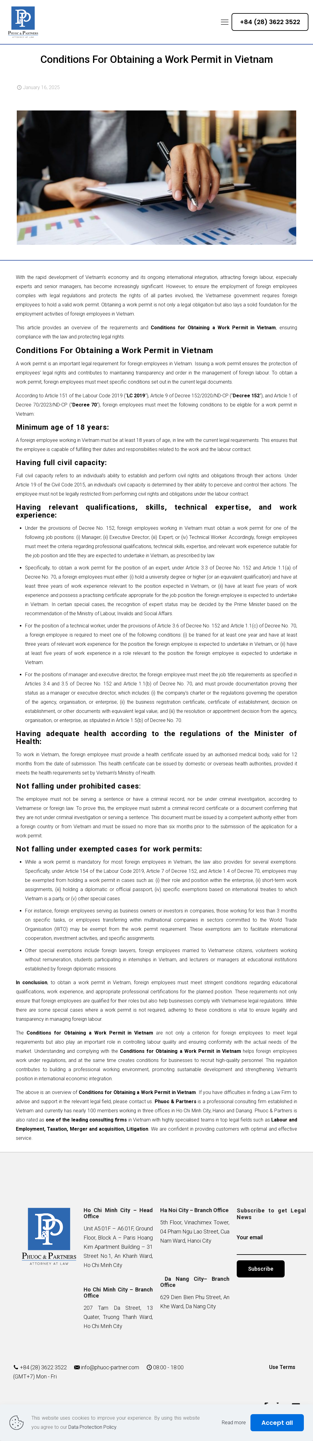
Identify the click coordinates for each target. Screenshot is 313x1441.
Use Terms (282, 1367)
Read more (234, 1422)
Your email (271, 1244)
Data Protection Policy (92, 1427)
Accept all (277, 1422)
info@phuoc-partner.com (110, 1367)
